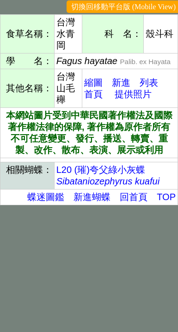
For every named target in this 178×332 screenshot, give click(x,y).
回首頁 (133, 197)
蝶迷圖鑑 (45, 197)
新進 (121, 82)
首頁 (93, 94)
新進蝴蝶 (92, 197)
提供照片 (133, 94)
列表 (149, 82)
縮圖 (93, 82)
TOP (166, 197)
